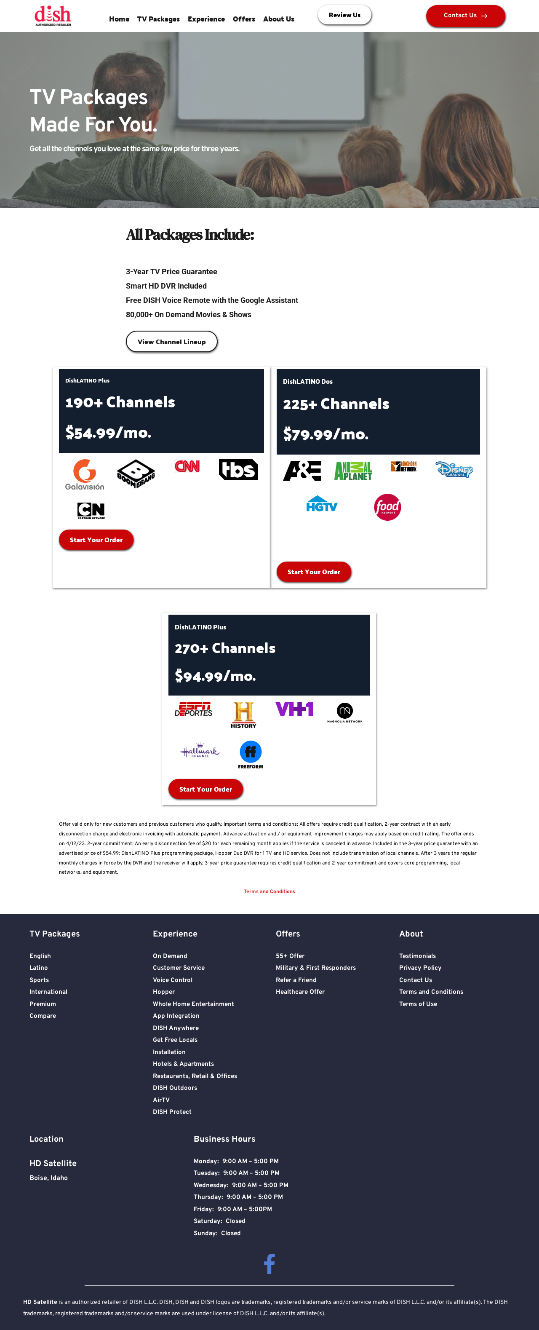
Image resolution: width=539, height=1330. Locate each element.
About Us (278, 18)
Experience (206, 18)
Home (119, 18)
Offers (244, 18)
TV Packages (158, 18)
